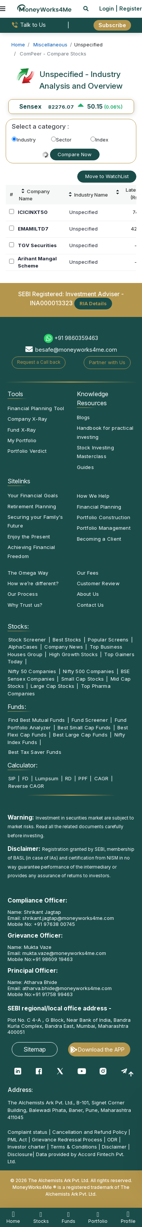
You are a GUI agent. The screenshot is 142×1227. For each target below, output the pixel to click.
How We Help (93, 496)
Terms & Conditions (73, 1147)
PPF (82, 778)
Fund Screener (90, 720)
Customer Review (98, 583)
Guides (85, 467)
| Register (128, 8)
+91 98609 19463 (52, 959)
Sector (61, 140)
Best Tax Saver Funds (34, 752)
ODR (112, 1139)
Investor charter (26, 1147)
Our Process (23, 594)
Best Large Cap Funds (80, 735)
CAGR (101, 778)
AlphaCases (23, 647)
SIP (12, 778)
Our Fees (88, 573)
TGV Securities (37, 245)
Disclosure (20, 1154)
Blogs (83, 417)
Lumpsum (47, 778)
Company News (63, 647)
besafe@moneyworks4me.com (76, 349)
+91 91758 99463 (52, 994)
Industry (24, 140)
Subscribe (112, 25)
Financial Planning (99, 507)
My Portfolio (22, 440)
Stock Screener (27, 640)
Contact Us (90, 605)
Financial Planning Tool (36, 408)
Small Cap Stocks (82, 679)
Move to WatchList (107, 176)
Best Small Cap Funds (84, 727)
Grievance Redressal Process (67, 1139)
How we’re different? (33, 583)
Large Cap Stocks (53, 686)
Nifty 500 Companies (88, 671)
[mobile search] (86, 8)
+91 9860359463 (76, 338)
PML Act (17, 1139)
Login (106, 8)
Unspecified (83, 212)
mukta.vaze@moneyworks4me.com (64, 953)
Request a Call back (38, 362)
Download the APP (101, 1049)
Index (99, 140)
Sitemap (34, 1049)
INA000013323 (51, 303)
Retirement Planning (32, 506)
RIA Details (93, 303)
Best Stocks (67, 640)
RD (68, 778)
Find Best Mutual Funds (36, 720)
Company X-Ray (27, 419)
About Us (88, 594)
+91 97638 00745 (53, 924)
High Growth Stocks (73, 654)
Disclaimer (114, 1147)
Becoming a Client (99, 539)
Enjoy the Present (29, 537)
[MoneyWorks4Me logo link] (44, 8)
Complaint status (27, 1132)
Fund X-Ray (22, 430)
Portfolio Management (104, 528)
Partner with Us (107, 362)
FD (25, 778)
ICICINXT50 (33, 212)
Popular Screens (108, 640)
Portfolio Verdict (27, 451)
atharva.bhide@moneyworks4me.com (67, 988)
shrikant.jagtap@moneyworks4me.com (68, 918)
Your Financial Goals (33, 495)
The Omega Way (28, 573)
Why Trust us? (25, 605)
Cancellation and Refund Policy (89, 1132)
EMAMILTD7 (33, 229)
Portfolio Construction (104, 517)
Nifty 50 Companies (32, 671)
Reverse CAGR (26, 786)
